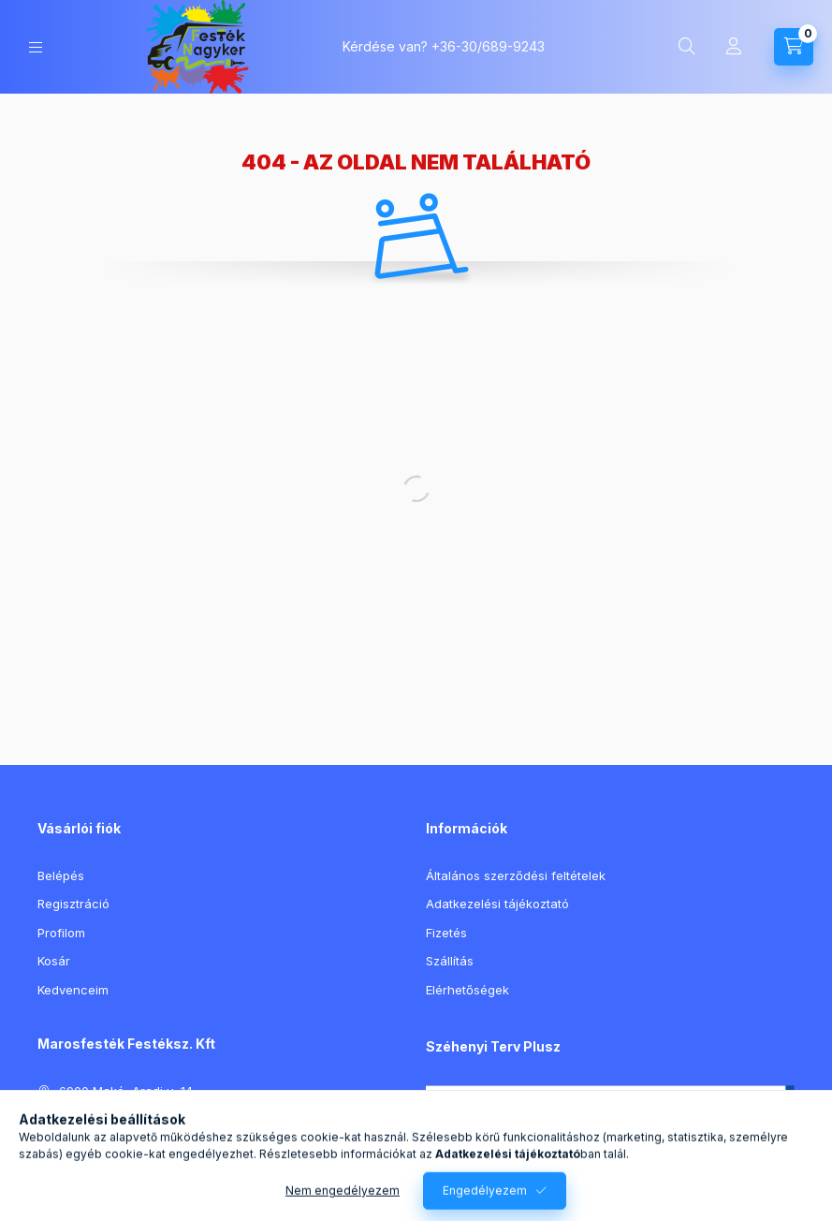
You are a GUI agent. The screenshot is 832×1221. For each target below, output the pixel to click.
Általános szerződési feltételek (516, 875)
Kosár (53, 960)
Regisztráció (73, 903)
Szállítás (450, 960)
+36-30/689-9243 (488, 46)
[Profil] (733, 47)
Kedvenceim (73, 989)
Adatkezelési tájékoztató (497, 903)
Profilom (61, 932)
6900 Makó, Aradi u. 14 (126, 1090)
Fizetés (446, 932)
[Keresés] (687, 47)
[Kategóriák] (35, 47)
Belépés (60, 875)
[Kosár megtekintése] (793, 47)
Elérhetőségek (467, 989)
